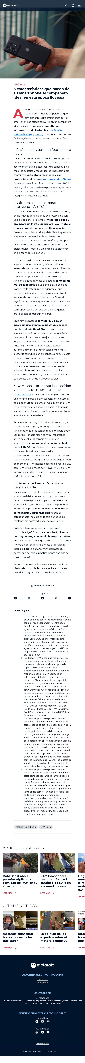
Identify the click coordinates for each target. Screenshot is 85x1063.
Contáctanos (42, 998)
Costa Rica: (42, 1018)
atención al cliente (42, 1003)
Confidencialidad (42, 1044)
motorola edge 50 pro (57, 179)
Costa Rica (42, 979)
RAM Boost (46, 827)
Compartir (42, 593)
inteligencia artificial (26, 827)
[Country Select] (73, 5)
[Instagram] (36, 1021)
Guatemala (42, 982)
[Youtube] (48, 1021)
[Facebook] (42, 1021)
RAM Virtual (24, 394)
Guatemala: (42, 1028)
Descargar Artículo (42, 585)
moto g (39, 134)
